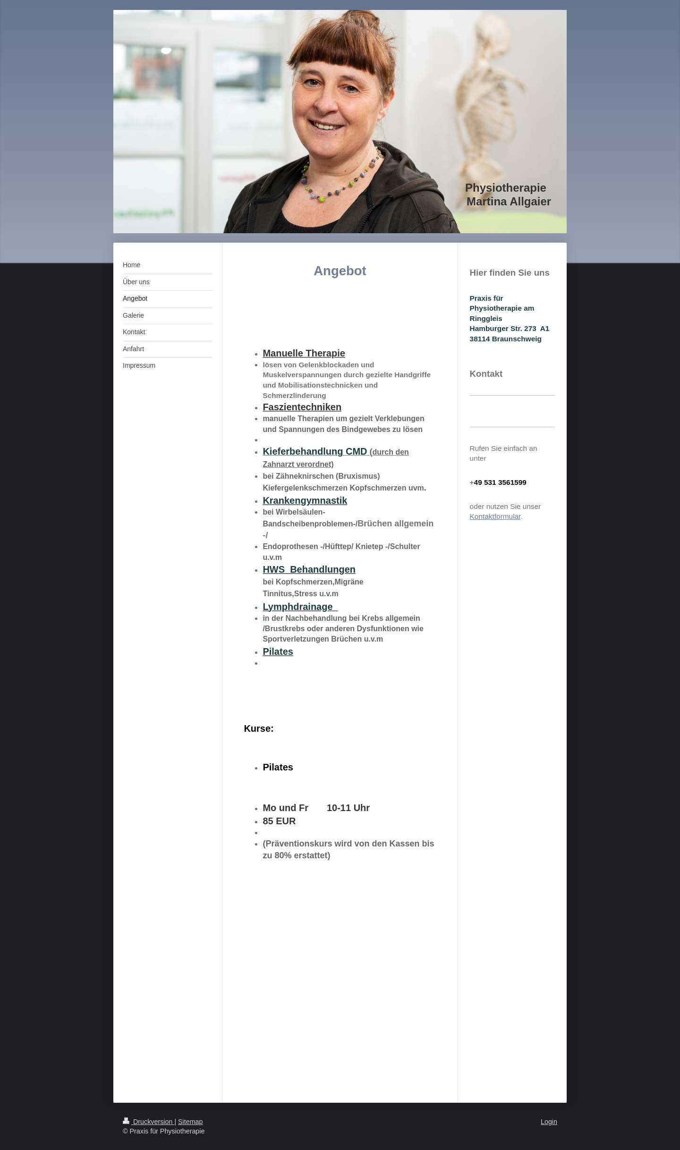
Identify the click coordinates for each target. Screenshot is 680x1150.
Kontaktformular (495, 516)
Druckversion (148, 1121)
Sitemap (190, 1121)
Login (549, 1121)
